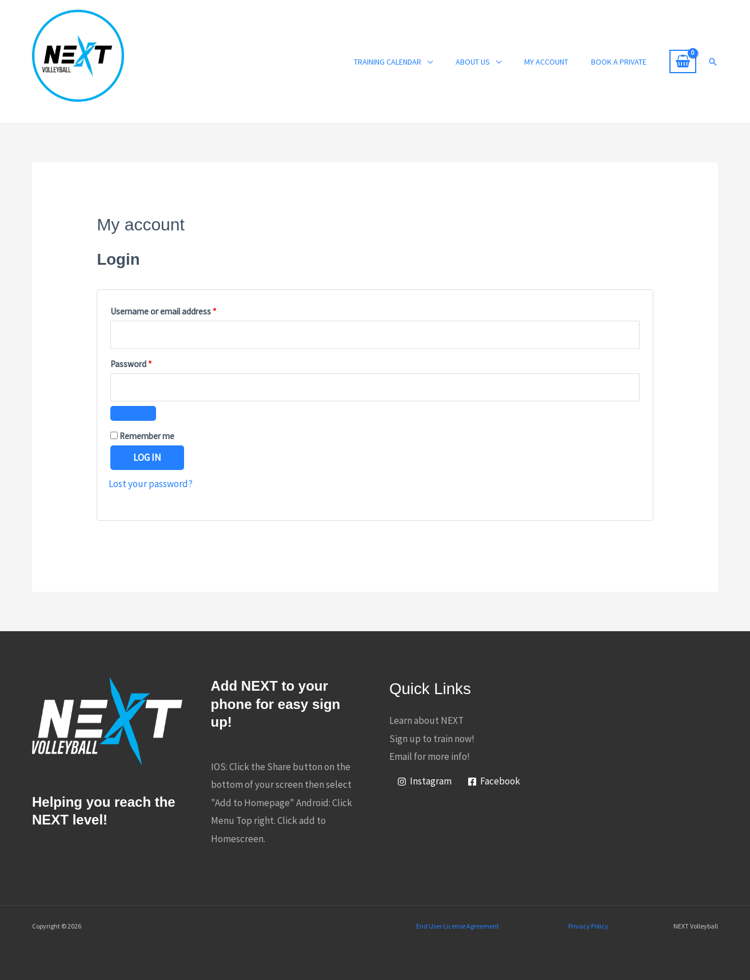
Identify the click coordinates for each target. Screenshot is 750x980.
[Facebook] (494, 781)
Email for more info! (429, 756)
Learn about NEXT (426, 720)
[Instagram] (424, 781)
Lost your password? (151, 483)
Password (146, 362)
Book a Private (619, 62)
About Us (473, 62)
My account (546, 62)
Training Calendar (387, 62)
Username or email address (179, 310)
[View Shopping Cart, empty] (682, 62)
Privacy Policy (588, 926)
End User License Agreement (457, 926)
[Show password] (133, 413)
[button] (713, 62)
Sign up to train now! (431, 738)
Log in (147, 457)
